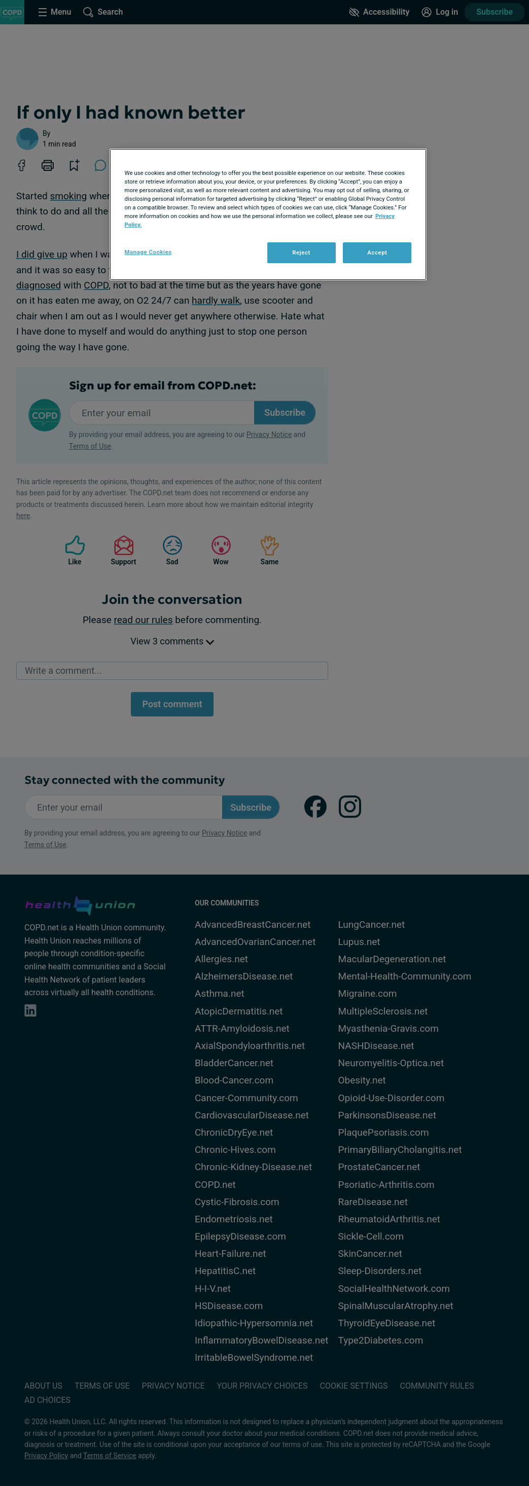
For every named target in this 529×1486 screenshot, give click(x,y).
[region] (268, 214)
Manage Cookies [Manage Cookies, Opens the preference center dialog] (148, 252)
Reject (301, 252)
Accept (377, 252)
